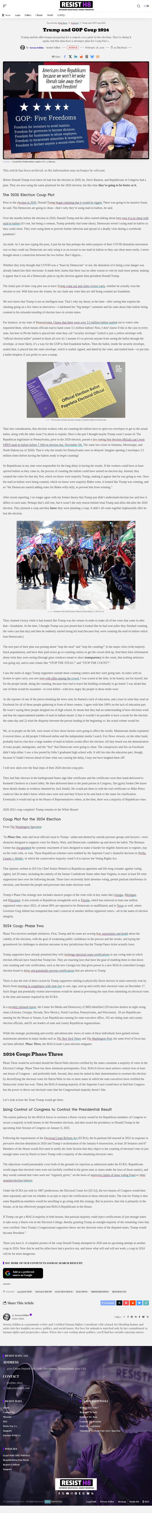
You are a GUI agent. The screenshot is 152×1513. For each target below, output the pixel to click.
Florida (85, 903)
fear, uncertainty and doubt (112, 937)
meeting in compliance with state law (40, 989)
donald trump (43, 1295)
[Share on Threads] (88, 60)
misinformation (99, 1295)
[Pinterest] (130, 1321)
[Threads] (84, 1500)
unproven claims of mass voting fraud (113, 1178)
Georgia (118, 898)
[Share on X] (68, 60)
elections (81, 1295)
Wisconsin (14, 903)
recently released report (22, 1010)
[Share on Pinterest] (125, 1307)
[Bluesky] (142, 1321)
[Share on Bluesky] (94, 60)
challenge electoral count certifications (87, 958)
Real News (62, 23)
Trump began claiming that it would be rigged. (74, 206)
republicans (119, 1295)
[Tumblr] (138, 1321)
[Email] (100, 60)
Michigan (130, 898)
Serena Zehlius (47, 47)
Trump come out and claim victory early (81, 289)
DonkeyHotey (29, 165)
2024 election (24, 1295)
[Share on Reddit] (81, 60)
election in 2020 (26, 206)
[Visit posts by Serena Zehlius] (6, 1321)
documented (23, 851)
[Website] (121, 1321)
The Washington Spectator (25, 830)
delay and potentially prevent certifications (49, 974)
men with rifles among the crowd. (59, 682)
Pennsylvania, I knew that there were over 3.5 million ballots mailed (76, 326)
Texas (120, 909)
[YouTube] (66, 1500)
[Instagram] (71, 1500)
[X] (61, 1500)
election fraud (63, 1295)
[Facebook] (126, 1321)
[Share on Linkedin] (75, 60)
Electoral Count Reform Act (60, 1141)
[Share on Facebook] (62, 60)
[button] (5, 6)
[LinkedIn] (134, 1321)
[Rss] (147, 1321)
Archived (75, 23)
